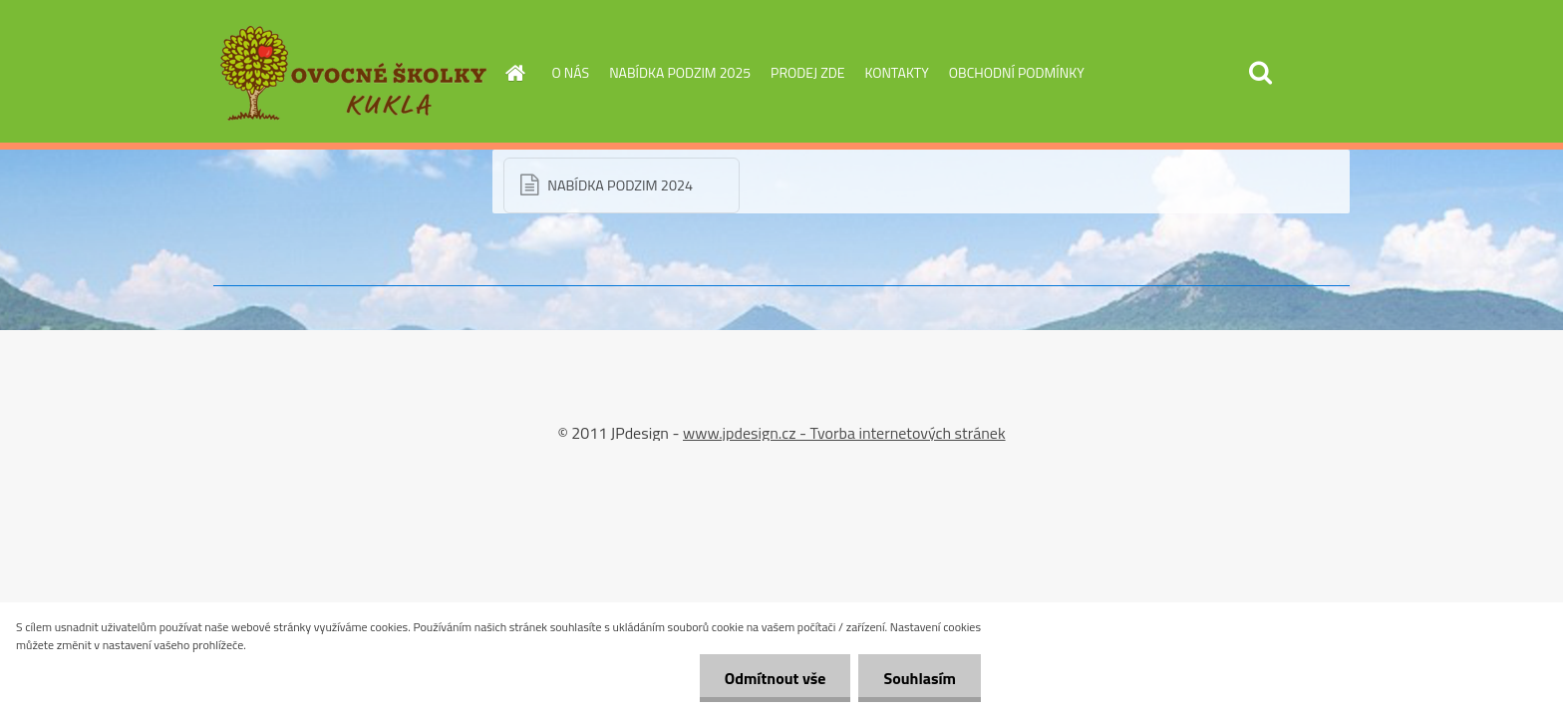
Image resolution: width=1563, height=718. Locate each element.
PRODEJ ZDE (807, 72)
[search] (1260, 73)
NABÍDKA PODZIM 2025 (680, 72)
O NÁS (571, 72)
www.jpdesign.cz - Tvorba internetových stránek (844, 433)
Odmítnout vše (775, 678)
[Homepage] (514, 73)
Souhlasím (919, 678)
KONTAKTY (896, 72)
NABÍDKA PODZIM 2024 (620, 185)
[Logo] (350, 74)
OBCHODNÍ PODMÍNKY (1017, 72)
